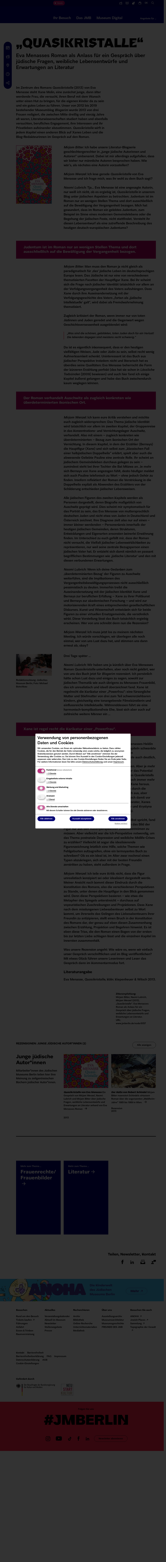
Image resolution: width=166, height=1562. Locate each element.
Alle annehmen (118, 819)
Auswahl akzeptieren (81, 819)
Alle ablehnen (46, 819)
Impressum (118, 762)
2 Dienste (51, 774)
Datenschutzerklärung (92, 762)
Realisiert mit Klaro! (121, 823)
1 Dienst (50, 800)
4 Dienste (51, 782)
